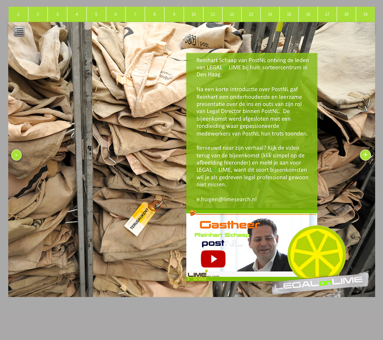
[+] (365, 155)
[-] (16, 155)
